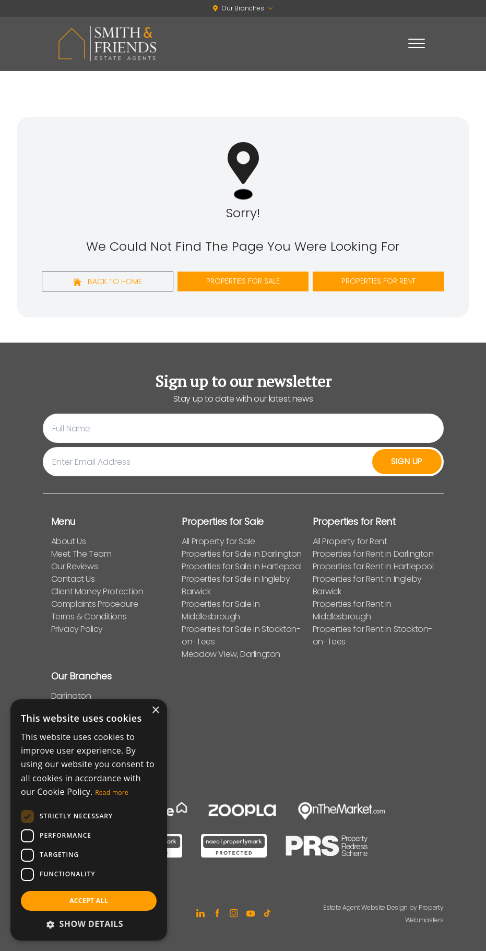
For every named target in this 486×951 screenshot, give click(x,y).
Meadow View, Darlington (231, 654)
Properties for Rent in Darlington (373, 554)
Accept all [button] (88, 900)
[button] (89, 924)
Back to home (107, 281)
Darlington (71, 696)
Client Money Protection (97, 591)
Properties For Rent (378, 281)
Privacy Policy (77, 629)
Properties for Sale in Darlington (242, 554)
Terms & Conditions (89, 616)
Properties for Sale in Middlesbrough (220, 610)
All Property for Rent (350, 541)
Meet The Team (81, 554)
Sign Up (407, 461)
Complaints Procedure (94, 604)
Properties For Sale (243, 281)
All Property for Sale (218, 541)
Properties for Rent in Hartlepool (373, 566)
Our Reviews (74, 566)
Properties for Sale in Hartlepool (242, 566)
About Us (68, 541)
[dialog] (88, 820)
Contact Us (73, 579)
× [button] (155, 710)
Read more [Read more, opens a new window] (111, 792)
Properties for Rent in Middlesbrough (352, 610)
